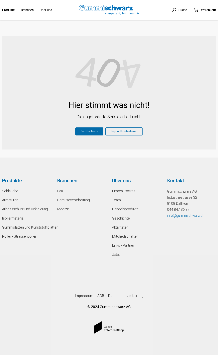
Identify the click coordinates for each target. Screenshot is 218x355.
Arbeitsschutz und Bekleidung (25, 209)
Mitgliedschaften (125, 236)
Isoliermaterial (13, 218)
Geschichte (121, 218)
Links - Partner (123, 245)
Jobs (116, 254)
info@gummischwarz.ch (185, 215)
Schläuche (10, 191)
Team (116, 200)
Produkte (8, 10)
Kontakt (175, 180)
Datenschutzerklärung (125, 296)
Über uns (46, 10)
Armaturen (10, 200)
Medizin (63, 209)
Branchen (27, 10)
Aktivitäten (120, 227)
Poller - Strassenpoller (19, 236)
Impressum (84, 296)
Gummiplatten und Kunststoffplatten (26, 227)
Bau (60, 191)
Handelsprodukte (125, 209)
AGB (100, 296)
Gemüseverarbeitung (73, 200)
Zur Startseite (89, 131)
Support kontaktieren (124, 131)
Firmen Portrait (123, 191)
